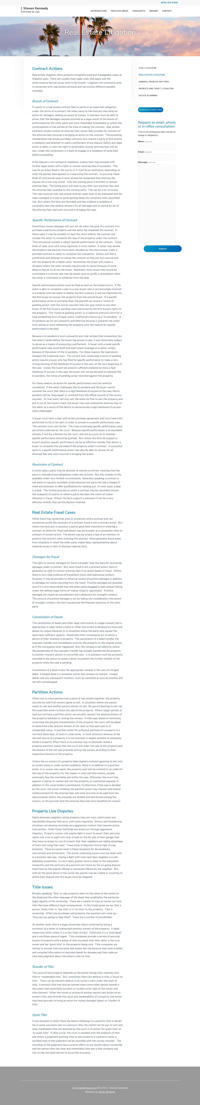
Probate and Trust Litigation (156, 88)
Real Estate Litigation (152, 75)
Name (145, 141)
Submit (163, 248)
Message (146, 162)
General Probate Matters (154, 81)
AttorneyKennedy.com (84, 1088)
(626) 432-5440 (169, 2)
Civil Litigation (147, 68)
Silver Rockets (107, 1092)
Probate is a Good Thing (150, 110)
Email (145, 152)
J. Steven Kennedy (28, 8)
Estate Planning (148, 95)
